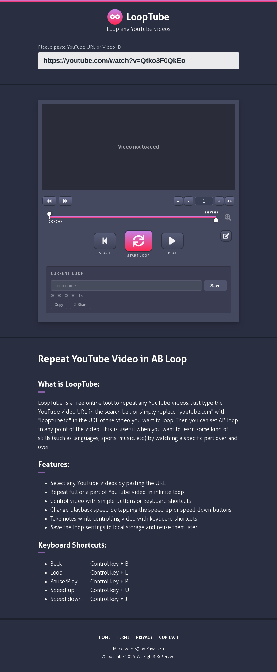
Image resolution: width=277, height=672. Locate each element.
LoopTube (138, 17)
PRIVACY (144, 637)
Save (215, 285)
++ (229, 201)
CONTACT (169, 637)
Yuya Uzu (155, 648)
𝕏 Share (80, 304)
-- (178, 201)
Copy (59, 304)
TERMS (123, 637)
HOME (104, 637)
